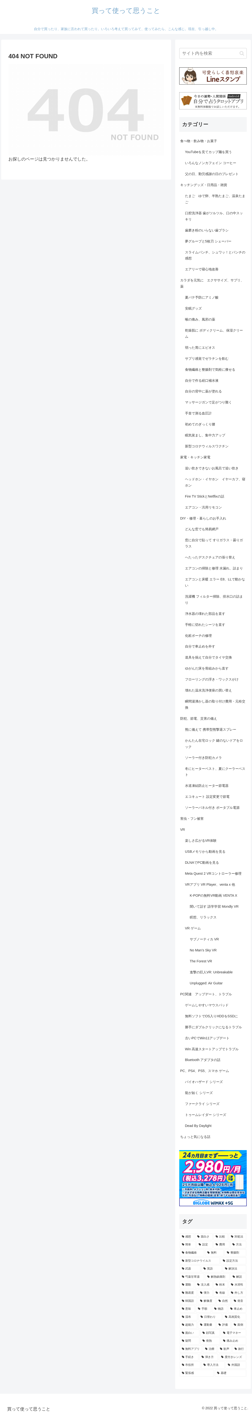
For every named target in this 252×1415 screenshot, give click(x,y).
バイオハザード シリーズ (204, 1082)
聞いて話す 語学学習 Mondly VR (214, 906)
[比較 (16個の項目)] (220, 1236)
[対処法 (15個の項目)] (237, 1236)
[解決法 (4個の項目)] (234, 1268)
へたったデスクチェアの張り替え (210, 557)
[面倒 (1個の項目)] (239, 1325)
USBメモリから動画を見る (205, 851)
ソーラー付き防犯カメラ (203, 758)
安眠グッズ (193, 308)
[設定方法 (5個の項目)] (233, 1261)
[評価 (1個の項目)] (223, 1325)
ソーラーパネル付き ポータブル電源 (212, 807)
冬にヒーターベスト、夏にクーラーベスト (215, 772)
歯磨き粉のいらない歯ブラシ (207, 230)
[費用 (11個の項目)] (221, 1244)
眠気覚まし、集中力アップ (205, 435)
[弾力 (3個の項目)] (205, 1293)
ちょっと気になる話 (195, 1137)
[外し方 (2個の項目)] (237, 1293)
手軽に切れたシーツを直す (205, 625)
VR (182, 829)
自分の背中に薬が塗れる (203, 391)
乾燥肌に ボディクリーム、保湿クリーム (214, 333)
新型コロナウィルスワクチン (207, 446)
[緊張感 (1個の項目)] (197, 1373)
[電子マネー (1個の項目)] (233, 1333)
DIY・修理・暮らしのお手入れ (203, 518)
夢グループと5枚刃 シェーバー (208, 241)
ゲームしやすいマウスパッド (207, 1005)
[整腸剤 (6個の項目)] (235, 1252)
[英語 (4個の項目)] (211, 1268)
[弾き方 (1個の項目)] (208, 1357)
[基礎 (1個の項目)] (230, 1373)
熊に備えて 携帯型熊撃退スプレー (210, 729)
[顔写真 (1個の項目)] (210, 1333)
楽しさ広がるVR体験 (201, 840)
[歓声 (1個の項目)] (225, 1349)
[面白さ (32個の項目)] (204, 1236)
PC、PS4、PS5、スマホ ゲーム (204, 1071)
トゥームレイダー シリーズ (205, 1115)
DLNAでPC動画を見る (202, 862)
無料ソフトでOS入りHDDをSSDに (211, 1016)
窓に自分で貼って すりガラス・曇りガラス (214, 543)
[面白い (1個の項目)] (189, 1333)
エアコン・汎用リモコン (203, 507)
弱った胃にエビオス (200, 347)
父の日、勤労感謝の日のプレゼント (212, 174)
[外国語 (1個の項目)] (236, 1365)
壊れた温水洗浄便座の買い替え (208, 690)
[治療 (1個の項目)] (210, 1349)
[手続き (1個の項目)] (189, 1357)
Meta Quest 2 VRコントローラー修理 (213, 873)
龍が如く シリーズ (199, 1093)
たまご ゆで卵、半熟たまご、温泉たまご (215, 199)
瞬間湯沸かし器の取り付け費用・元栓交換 (215, 704)
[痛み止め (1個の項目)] (233, 1341)
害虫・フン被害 (192, 818)
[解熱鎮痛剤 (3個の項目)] (217, 1277)
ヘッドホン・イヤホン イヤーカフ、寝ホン (215, 482)
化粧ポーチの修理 (198, 636)
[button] (242, 53)
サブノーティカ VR (204, 939)
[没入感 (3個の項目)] (204, 1284)
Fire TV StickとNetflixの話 (204, 496)
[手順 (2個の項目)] (203, 1309)
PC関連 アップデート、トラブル (206, 994)
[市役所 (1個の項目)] (190, 1365)
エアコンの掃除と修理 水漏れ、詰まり (214, 568)
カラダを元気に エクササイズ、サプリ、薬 (212, 283)
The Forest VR (201, 961)
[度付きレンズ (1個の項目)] (232, 1357)
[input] (213, 53)
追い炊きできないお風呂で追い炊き (212, 468)
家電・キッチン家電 (195, 457)
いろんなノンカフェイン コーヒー (210, 163)
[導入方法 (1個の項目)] (213, 1365)
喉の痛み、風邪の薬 (200, 319)
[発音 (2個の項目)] (239, 1301)
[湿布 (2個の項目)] (188, 1317)
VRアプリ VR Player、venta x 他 (210, 884)
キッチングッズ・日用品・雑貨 (203, 185)
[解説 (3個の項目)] (238, 1277)
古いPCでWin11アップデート (207, 1038)
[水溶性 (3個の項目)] (237, 1284)
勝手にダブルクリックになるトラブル (213, 1027)
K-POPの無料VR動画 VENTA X (213, 895)
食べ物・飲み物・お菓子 (198, 141)
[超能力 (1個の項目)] (188, 1325)
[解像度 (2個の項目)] (206, 1301)
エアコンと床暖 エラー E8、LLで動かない (215, 582)
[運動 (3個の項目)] (187, 1284)
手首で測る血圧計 (198, 413)
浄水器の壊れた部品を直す (205, 614)
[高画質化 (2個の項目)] (234, 1317)
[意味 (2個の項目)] (187, 1309)
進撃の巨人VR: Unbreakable (211, 972)
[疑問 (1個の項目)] (189, 1341)
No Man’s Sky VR (203, 950)
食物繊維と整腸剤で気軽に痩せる (210, 369)
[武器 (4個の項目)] (190, 1268)
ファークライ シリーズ (202, 1104)
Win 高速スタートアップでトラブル (212, 1049)
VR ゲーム (193, 928)
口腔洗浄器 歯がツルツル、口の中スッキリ (214, 216)
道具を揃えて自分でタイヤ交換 (208, 657)
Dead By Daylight (198, 1126)
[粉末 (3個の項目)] (220, 1284)
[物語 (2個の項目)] (219, 1309)
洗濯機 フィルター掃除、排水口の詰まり (214, 600)
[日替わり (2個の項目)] (210, 1317)
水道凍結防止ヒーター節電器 (207, 786)
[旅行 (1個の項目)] (239, 1349)
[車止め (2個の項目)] (237, 1309)
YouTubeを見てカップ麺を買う (208, 152)
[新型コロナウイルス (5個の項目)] (200, 1261)
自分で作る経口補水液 (201, 380)
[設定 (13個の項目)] (204, 1244)
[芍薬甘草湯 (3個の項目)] (192, 1277)
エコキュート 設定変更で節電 (207, 797)
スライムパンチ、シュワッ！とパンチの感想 (215, 255)
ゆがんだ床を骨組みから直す (207, 668)
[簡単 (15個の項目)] (188, 1244)
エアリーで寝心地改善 (201, 269)
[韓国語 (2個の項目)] (188, 1301)
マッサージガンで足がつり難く (208, 402)
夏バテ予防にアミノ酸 (201, 297)
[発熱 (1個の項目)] (210, 1341)
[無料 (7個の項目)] (214, 1252)
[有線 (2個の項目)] (220, 1293)
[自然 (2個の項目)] (223, 1301)
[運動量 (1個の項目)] (206, 1325)
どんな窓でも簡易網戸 (201, 529)
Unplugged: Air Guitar (206, 983)
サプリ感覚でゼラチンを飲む (207, 358)
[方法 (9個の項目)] (238, 1244)
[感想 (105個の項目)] (187, 1236)
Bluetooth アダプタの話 (203, 1060)
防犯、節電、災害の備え (198, 718)
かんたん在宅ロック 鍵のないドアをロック (214, 744)
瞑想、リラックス (203, 917)
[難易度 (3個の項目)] (188, 1293)
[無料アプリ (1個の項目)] (191, 1349)
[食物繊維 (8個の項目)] (192, 1252)
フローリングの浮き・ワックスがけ (212, 679)
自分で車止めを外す (200, 646)
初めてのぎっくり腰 (200, 424)
